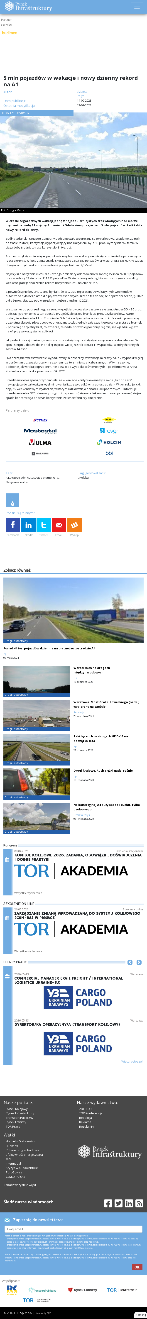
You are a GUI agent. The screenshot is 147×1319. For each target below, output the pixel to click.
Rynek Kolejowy (17, 1109)
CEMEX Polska (15, 1177)
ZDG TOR (85, 1109)
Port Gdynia (14, 1172)
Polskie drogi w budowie (22, 1150)
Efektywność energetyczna (24, 1155)
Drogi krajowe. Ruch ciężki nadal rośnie (103, 770)
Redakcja (85, 1118)
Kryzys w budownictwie (22, 1168)
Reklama (85, 1122)
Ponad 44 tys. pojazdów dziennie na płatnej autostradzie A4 (49, 648)
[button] (130, 969)
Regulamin (86, 1126)
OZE (9, 1159)
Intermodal (13, 1163)
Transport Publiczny (19, 1118)
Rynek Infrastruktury (20, 1113)
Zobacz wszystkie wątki (20, 1185)
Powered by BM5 (43, 1313)
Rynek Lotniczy (16, 1122)
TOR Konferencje (91, 1113)
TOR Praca (13, 1126)
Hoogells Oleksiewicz (20, 1141)
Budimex (12, 1146)
